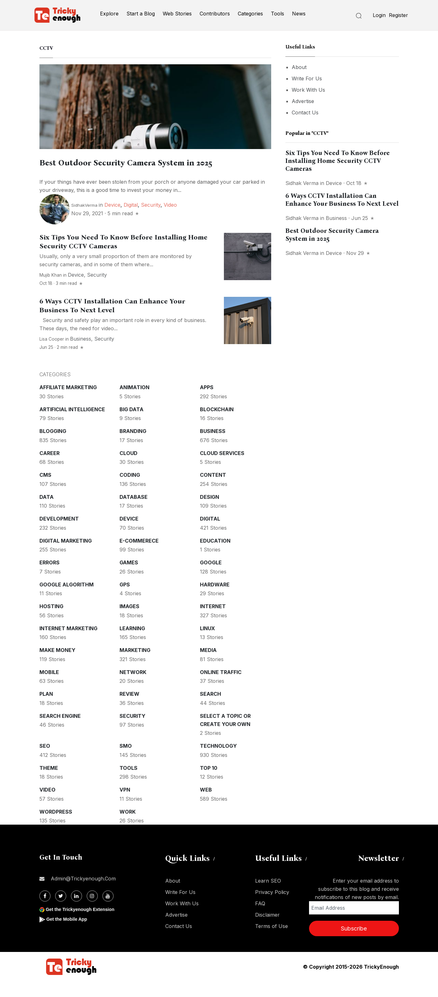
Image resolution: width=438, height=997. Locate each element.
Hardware (215, 600)
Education (215, 556)
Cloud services (222, 469)
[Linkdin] (76, 911)
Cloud (128, 469)
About (299, 67)
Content (213, 490)
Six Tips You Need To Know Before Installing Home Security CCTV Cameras (337, 160)
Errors (49, 578)
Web (206, 805)
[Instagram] (92, 911)
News (299, 13)
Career (49, 469)
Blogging (52, 447)
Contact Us (305, 112)
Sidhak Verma (301, 183)
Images (129, 622)
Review (129, 709)
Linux (207, 644)
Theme (48, 784)
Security (151, 220)
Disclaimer (267, 930)
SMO (126, 761)
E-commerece (139, 556)
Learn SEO (268, 896)
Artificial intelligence (72, 425)
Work (128, 827)
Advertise (303, 101)
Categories (250, 13)
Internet (213, 622)
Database (134, 513)
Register (398, 15)
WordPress (55, 827)
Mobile (49, 688)
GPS (125, 600)
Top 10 (208, 784)
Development (59, 534)
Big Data (131, 425)
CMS (45, 490)
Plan (46, 709)
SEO (44, 761)
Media (208, 666)
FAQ (260, 919)
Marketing (135, 666)
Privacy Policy (272, 908)
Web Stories (177, 13)
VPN (125, 805)
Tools (277, 13)
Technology (218, 761)
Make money (57, 666)
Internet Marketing (68, 644)
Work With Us (308, 90)
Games (129, 578)
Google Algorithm (66, 600)
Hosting (51, 622)
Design (209, 513)
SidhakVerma (84, 220)
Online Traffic (221, 688)
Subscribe (354, 944)
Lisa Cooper (51, 354)
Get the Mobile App (69, 934)
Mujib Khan (50, 290)
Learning (132, 644)
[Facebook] (44, 911)
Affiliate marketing (68, 403)
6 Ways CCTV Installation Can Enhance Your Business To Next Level (112, 321)
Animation (134, 403)
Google (211, 578)
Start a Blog (140, 13)
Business (80, 354)
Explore (109, 13)
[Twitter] (60, 911)
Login (379, 15)
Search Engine (60, 732)
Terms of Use (271, 942)
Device (112, 220)
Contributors (215, 13)
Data (46, 513)
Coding (130, 490)
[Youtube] (108, 911)
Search (210, 709)
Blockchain (217, 425)
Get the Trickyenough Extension (84, 925)
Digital (131, 220)
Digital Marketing (65, 556)
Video (170, 220)
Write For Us (307, 78)
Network (133, 688)
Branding (133, 447)
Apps (206, 403)
